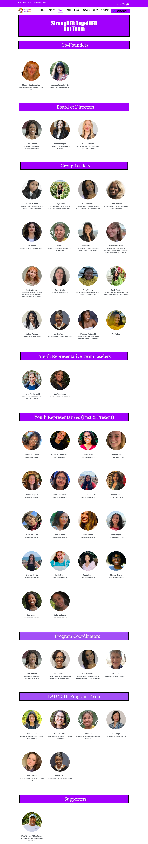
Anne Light (116, 734)
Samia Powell (88, 575)
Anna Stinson (88, 290)
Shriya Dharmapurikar (88, 495)
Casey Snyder (60, 290)
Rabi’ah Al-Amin (31, 204)
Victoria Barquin (60, 144)
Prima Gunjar (32, 734)
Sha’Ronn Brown (60, 395)
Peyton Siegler (32, 290)
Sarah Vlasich (116, 290)
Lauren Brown (88, 455)
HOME (42, 10)
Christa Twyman (31, 335)
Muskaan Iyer (32, 246)
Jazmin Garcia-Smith (32, 395)
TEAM (60, 10)
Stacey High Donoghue (31, 85)
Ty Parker (116, 335)
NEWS (76, 10)
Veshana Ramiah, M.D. (60, 85)
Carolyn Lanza (60, 734)
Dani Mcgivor (32, 776)
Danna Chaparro (31, 495)
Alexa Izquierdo (32, 535)
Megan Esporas (88, 144)
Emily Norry (59, 575)
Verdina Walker (60, 335)
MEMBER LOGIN (122, 11)
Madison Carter (88, 204)
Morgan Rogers (116, 575)
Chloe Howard (116, 204)
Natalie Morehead (116, 246)
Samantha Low (88, 246)
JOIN (69, 10)
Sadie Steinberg (60, 616)
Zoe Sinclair (32, 616)
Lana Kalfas (88, 535)
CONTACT (105, 10)
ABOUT (52, 10)
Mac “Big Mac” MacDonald (31, 836)
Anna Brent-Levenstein (60, 455)
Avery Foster (116, 495)
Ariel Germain (31, 144)
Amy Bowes (60, 204)
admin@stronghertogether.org (38, 2)
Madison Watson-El (88, 335)
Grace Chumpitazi (60, 495)
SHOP (95, 10)
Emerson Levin (32, 575)
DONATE (86, 10)
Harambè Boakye (32, 455)
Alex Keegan (116, 535)
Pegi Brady (116, 674)
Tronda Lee (60, 246)
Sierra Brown (116, 455)
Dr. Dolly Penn (59, 674)
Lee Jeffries (60, 535)
